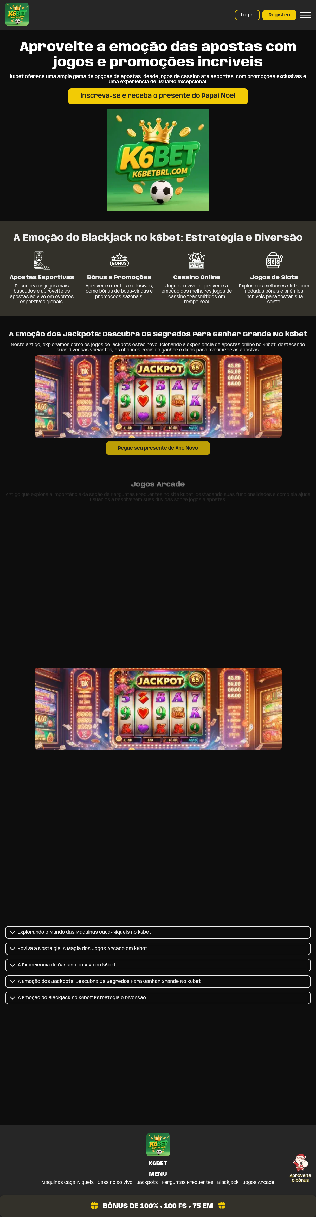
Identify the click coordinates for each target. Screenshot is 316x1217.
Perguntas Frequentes (188, 1182)
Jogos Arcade (258, 1182)
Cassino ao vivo (115, 1182)
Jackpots (147, 1182)
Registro (279, 15)
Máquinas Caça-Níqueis (68, 1182)
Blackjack (228, 1182)
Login (247, 15)
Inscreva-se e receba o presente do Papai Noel (157, 96)
